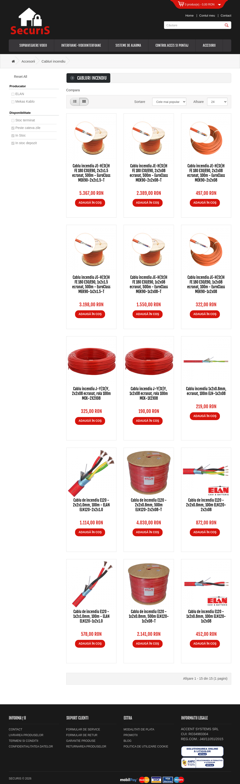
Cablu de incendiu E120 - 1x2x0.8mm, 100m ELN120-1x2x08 (206, 616)
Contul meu (207, 15)
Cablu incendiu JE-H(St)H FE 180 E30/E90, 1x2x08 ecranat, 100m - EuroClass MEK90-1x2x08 (206, 284)
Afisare (196, 102)
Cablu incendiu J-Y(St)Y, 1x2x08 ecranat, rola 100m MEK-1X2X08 (148, 393)
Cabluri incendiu (53, 61)
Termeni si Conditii (23, 741)
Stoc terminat (25, 120)
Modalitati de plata (139, 729)
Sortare (139, 102)
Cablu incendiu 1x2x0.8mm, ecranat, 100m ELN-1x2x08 (206, 391)
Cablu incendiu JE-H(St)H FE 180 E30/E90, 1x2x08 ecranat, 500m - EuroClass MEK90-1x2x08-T (149, 284)
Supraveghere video (33, 45)
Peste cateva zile (27, 128)
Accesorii (209, 45)
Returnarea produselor (86, 746)
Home (189, 15)
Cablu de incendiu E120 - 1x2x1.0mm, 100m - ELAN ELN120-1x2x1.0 (91, 616)
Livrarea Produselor (26, 735)
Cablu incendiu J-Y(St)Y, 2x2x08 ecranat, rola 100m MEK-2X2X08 (91, 393)
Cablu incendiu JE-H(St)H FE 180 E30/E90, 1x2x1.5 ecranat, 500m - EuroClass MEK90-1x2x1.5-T (91, 284)
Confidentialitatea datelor (31, 746)
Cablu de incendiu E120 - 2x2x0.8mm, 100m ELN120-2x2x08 (206, 505)
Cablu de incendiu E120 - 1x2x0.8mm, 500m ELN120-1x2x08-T (149, 616)
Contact (226, 15)
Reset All (19, 76)
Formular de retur (82, 735)
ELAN (19, 94)
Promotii (131, 735)
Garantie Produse (81, 741)
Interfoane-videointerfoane (81, 45)
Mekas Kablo (25, 101)
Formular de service (83, 729)
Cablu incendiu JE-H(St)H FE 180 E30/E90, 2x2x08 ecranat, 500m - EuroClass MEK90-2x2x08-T (149, 173)
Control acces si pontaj (172, 45)
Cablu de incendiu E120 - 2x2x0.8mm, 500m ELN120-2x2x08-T (149, 505)
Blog (127, 741)
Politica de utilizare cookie (146, 746)
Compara (73, 90)
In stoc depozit (26, 143)
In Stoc (20, 135)
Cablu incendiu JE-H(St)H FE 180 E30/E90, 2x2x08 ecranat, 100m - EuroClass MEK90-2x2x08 (206, 173)
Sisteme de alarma (128, 45)
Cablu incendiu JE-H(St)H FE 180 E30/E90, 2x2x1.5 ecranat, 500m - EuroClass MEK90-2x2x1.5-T (91, 173)
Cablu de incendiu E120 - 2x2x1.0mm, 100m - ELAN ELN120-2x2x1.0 (91, 505)
